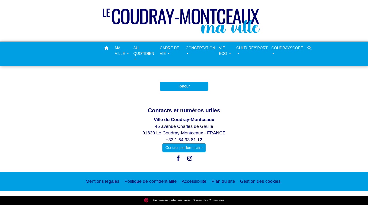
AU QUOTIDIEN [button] (143, 51)
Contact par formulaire (184, 148)
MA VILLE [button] (120, 51)
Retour (184, 86)
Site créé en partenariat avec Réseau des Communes (184, 200)
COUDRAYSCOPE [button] (287, 48)
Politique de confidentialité (150, 181)
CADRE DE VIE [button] (169, 51)
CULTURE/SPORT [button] (252, 48)
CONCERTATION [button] (200, 48)
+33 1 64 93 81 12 (184, 139)
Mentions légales (102, 181)
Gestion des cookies (260, 181)
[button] (106, 48)
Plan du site (223, 181)
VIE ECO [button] (223, 51)
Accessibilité (194, 181)
